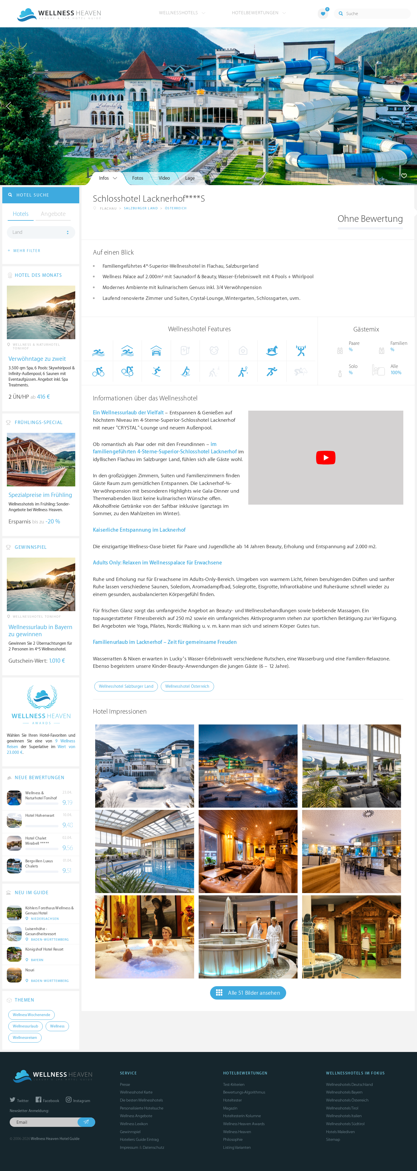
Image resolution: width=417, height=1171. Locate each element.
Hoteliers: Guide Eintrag (139, 1139)
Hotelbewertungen (259, 12)
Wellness (57, 1026)
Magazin (230, 1108)
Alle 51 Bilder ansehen (248, 992)
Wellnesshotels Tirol (342, 1108)
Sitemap (333, 1139)
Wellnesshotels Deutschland (349, 1084)
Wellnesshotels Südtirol (345, 1123)
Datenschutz (153, 1147)
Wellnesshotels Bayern (344, 1092)
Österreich (176, 208)
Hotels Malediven (340, 1131)
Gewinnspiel (130, 1131)
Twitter (19, 1101)
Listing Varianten (237, 1147)
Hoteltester (232, 1100)
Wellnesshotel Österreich (187, 686)
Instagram (78, 1101)
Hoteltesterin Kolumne (242, 1115)
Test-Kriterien (234, 1084)
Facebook (47, 1101)
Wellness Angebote (136, 1115)
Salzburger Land (141, 208)
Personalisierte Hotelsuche (141, 1108)
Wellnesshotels (182, 12)
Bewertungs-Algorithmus (244, 1092)
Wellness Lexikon (134, 1123)
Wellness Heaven (237, 1131)
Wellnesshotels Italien (344, 1115)
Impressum (129, 1147)
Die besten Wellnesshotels (141, 1100)
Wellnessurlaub (119, 413)
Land (18, 232)
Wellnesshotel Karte (136, 1092)
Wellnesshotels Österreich (347, 1100)
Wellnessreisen (25, 1037)
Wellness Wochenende (31, 1015)
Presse (125, 1084)
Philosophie (233, 1139)
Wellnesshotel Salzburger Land (126, 686)
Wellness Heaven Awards (244, 1123)
